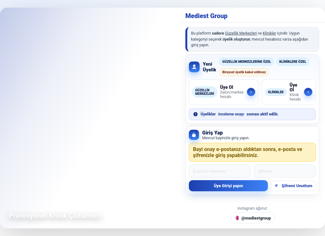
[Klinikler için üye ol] (289, 92)
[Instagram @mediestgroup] (252, 218)
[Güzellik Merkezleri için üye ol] (224, 92)
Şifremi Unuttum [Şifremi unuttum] (293, 185)
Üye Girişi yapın (228, 185)
